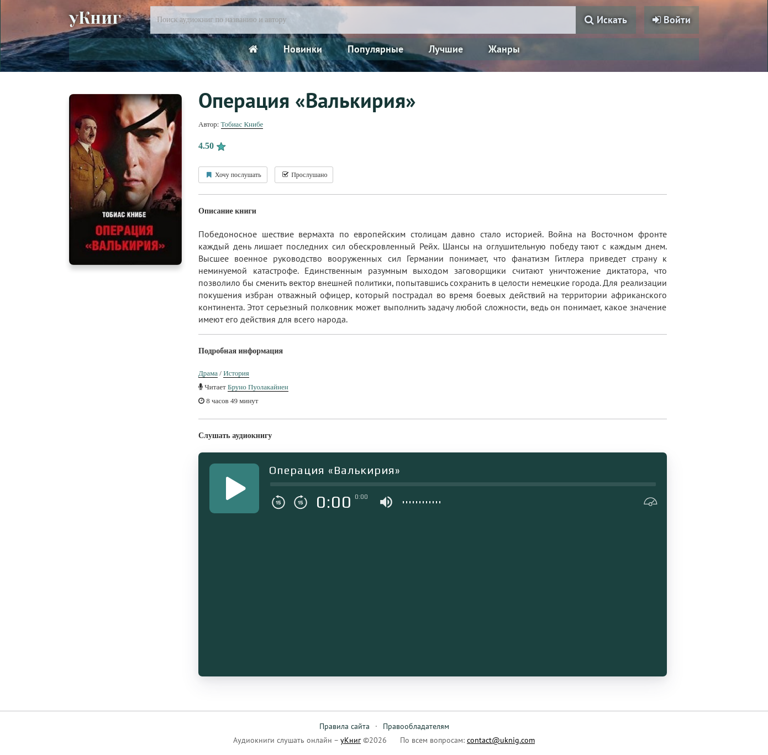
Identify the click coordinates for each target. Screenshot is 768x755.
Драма (208, 373)
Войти (672, 19)
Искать (606, 19)
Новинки (302, 49)
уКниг (95, 18)
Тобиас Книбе (242, 124)
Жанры (504, 49)
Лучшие (446, 49)
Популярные (375, 49)
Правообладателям (416, 726)
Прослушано (304, 175)
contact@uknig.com (501, 740)
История (236, 373)
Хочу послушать (232, 175)
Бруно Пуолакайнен (258, 387)
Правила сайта (344, 726)
